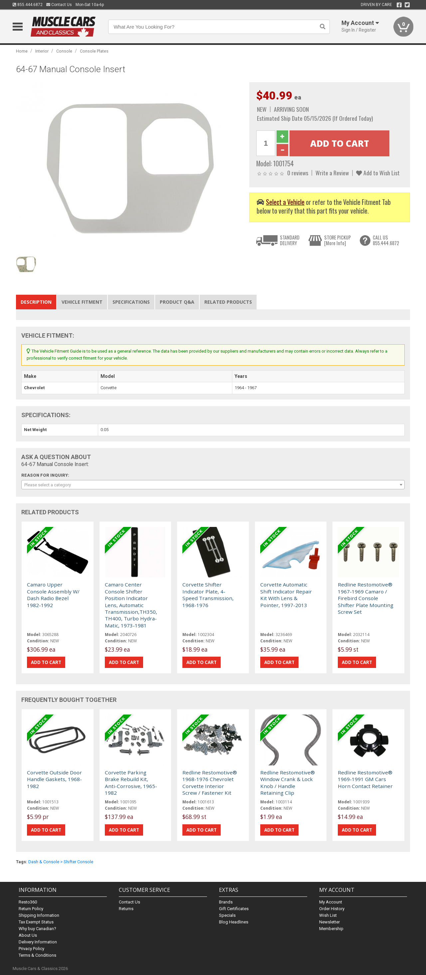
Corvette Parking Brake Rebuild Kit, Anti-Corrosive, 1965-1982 (131, 782)
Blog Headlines (233, 921)
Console (64, 51)
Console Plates (94, 51)
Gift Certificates (234, 908)
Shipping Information (39, 915)
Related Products (228, 302)
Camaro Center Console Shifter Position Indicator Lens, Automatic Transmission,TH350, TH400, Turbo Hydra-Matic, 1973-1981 (131, 604)
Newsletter (329, 921)
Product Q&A (177, 302)
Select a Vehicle (285, 202)
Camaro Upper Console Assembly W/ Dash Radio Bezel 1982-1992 (53, 594)
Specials (227, 915)
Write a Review (332, 172)
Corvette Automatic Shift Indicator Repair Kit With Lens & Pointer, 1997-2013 (286, 594)
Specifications (131, 302)
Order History (331, 908)
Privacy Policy (31, 948)
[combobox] (212, 484)
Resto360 (28, 901)
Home (22, 51)
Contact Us (59, 4)
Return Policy (31, 908)
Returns (126, 908)
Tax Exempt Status (36, 921)
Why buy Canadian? (37, 928)
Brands (226, 901)
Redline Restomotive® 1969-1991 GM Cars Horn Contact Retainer (365, 779)
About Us (28, 935)
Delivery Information (38, 941)
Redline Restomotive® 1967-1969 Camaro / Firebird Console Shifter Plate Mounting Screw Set (365, 598)
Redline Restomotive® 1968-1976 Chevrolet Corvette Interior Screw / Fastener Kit (209, 782)
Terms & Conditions (37, 955)
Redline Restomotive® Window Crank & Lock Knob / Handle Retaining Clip (287, 782)
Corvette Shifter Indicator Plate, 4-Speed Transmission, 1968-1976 (208, 594)
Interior (42, 51)
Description (36, 302)
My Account (330, 901)
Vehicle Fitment (82, 302)
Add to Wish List (378, 172)
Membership (331, 928)
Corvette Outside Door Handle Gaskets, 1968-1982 (54, 779)
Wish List (328, 915)
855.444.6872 (28, 4)
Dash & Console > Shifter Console (60, 861)
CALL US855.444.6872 (386, 240)
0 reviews (297, 172)
